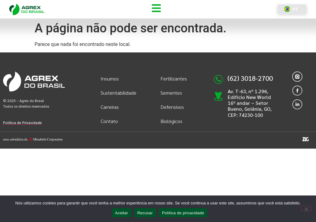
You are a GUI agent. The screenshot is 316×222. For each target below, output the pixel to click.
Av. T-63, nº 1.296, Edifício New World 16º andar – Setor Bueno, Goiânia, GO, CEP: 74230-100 (250, 103)
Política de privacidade (183, 213)
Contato (109, 121)
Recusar (145, 213)
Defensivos (172, 107)
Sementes (171, 92)
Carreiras (110, 107)
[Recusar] (306, 208)
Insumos (110, 78)
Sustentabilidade (118, 92)
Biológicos (171, 121)
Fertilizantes (173, 78)
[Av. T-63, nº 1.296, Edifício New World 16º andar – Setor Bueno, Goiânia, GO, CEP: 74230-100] (218, 93)
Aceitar (121, 213)
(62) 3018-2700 (250, 78)
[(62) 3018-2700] (218, 79)
